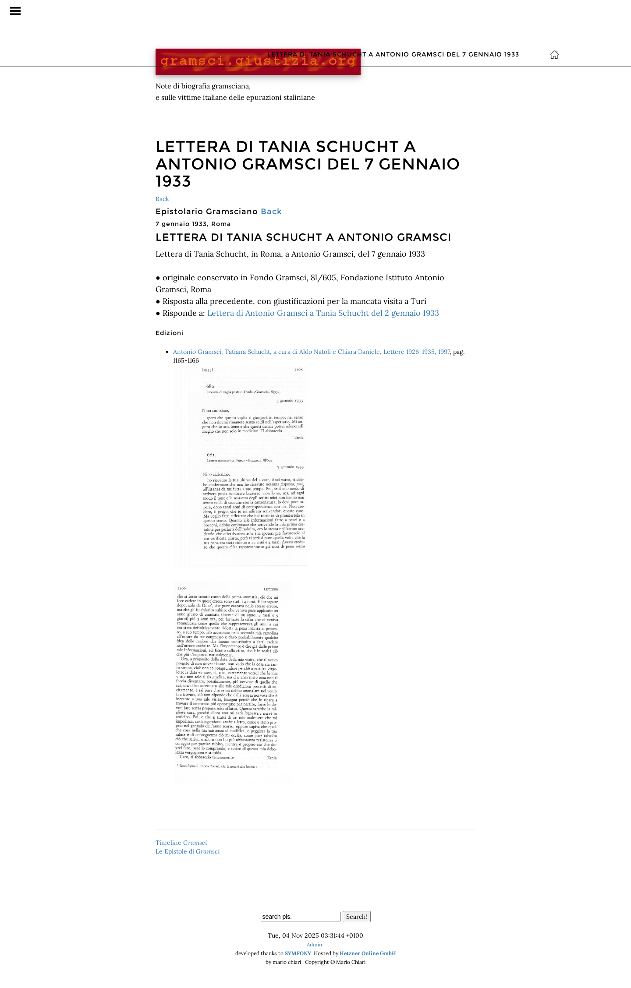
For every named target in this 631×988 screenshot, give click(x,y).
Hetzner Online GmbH (368, 953)
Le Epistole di (188, 851)
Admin (314, 944)
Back (162, 199)
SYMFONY (298, 953)
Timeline (181, 843)
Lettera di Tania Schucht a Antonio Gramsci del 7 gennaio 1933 (393, 11)
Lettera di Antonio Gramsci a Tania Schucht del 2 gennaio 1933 (323, 313)
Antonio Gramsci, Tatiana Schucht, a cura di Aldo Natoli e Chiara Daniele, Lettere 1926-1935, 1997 (311, 352)
